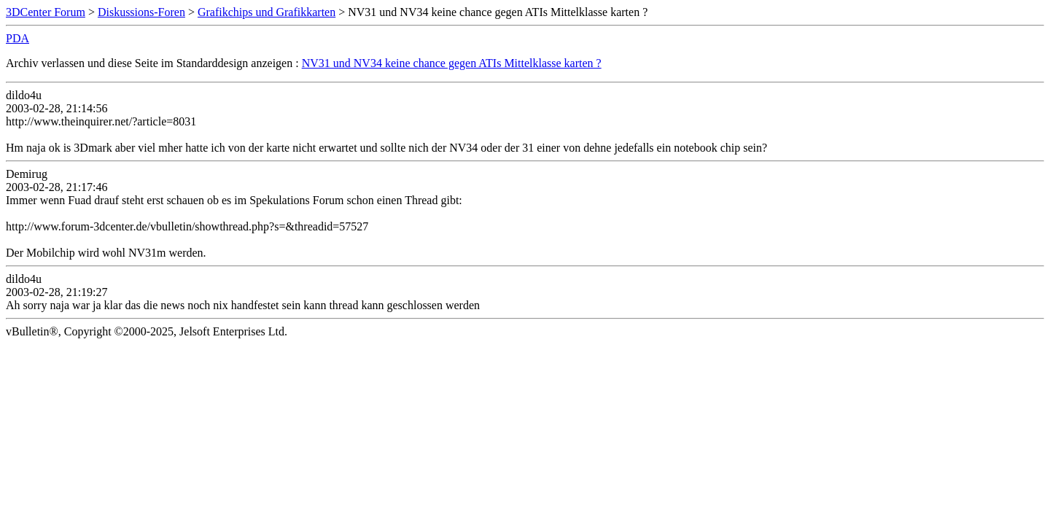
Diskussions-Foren (141, 12)
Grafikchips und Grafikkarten (266, 12)
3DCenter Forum (45, 12)
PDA (17, 38)
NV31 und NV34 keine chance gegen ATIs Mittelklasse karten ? (452, 63)
